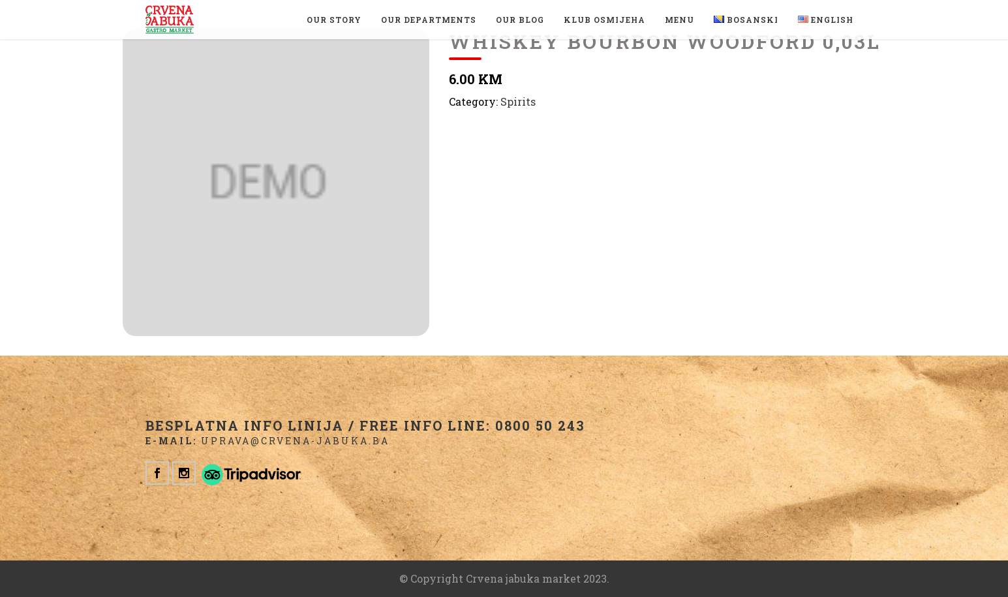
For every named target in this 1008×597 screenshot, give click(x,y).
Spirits (518, 101)
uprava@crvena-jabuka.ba (295, 441)
